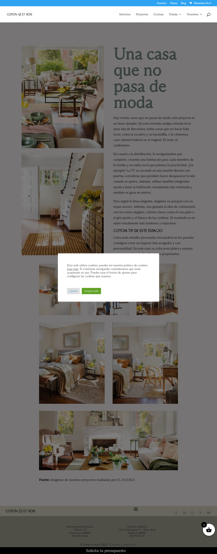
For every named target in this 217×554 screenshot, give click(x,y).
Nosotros (162, 3)
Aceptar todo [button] (91, 291)
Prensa (173, 3)
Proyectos (142, 14)
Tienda (173, 14)
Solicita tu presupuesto (106, 550)
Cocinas (158, 14)
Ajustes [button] (73, 291)
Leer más (72, 269)
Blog (183, 3)
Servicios (125, 14)
